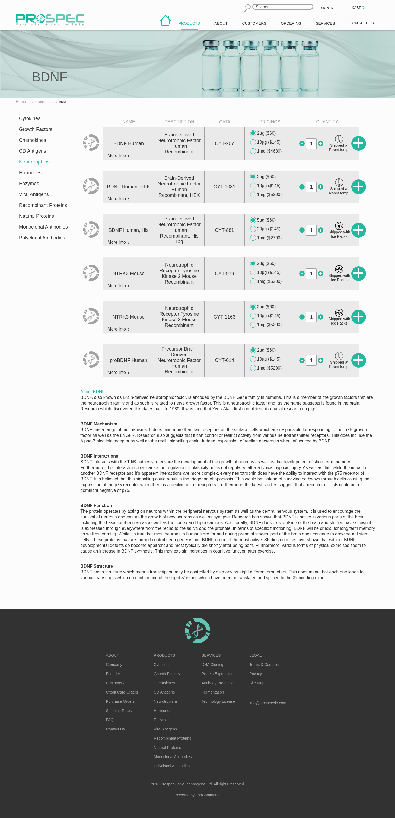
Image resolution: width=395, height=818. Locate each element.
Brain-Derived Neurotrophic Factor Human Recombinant (179, 143)
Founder (113, 674)
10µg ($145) (265, 142)
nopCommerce (208, 795)
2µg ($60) (263, 133)
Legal (255, 655)
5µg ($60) (263, 220)
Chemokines (32, 140)
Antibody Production (218, 683)
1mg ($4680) (266, 151)
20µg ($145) (265, 229)
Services (211, 655)
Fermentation (213, 692)
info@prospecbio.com (267, 703)
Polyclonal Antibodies (42, 237)
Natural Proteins (36, 216)
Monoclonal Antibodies (43, 227)
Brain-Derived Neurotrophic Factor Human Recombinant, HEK (179, 186)
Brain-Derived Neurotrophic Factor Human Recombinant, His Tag (179, 230)
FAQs (111, 720)
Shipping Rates (119, 710)
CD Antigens (32, 151)
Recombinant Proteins (43, 205)
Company (114, 664)
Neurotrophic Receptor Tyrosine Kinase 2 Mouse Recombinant (179, 273)
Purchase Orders (120, 701)
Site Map (256, 683)
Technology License (218, 701)
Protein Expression (218, 674)
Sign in (327, 8)
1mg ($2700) (266, 238)
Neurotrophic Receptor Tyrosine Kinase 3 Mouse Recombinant (179, 317)
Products (164, 655)
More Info (118, 155)
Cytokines (29, 118)
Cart (359, 7)
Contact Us (115, 729)
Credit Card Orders (122, 692)
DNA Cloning (212, 664)
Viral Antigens (34, 194)
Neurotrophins (34, 162)
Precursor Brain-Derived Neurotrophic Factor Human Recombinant (179, 360)
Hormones (30, 172)
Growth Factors (35, 129)
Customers (115, 683)
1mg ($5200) (266, 195)
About (112, 655)
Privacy (255, 674)
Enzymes (29, 183)
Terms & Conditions (265, 664)
